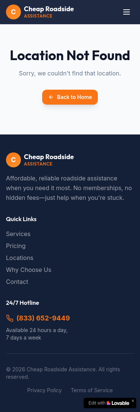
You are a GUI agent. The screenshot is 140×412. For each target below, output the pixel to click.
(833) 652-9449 (38, 318)
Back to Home (70, 97)
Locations (20, 257)
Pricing (16, 246)
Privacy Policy (44, 390)
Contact (17, 281)
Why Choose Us (28, 269)
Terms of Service (92, 390)
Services (18, 234)
